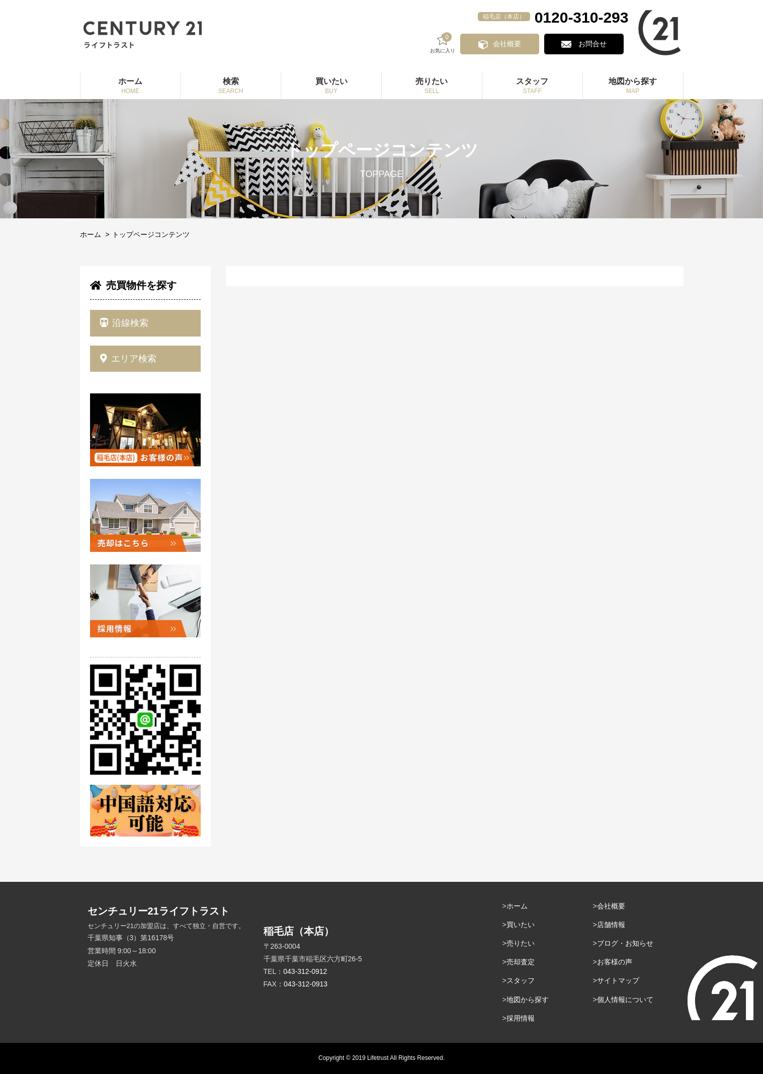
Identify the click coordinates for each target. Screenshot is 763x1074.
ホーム (90, 234)
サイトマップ (618, 980)
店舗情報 (611, 925)
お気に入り (449, 43)
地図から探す (527, 1000)
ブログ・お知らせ (625, 943)
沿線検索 (124, 323)
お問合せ (594, 44)
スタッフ (520, 980)
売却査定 (520, 962)
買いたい (520, 925)
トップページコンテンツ (151, 234)
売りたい (520, 943)
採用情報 (520, 1018)
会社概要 (512, 44)
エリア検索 (128, 359)
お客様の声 (614, 962)
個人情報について (625, 1000)
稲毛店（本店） (504, 16)
